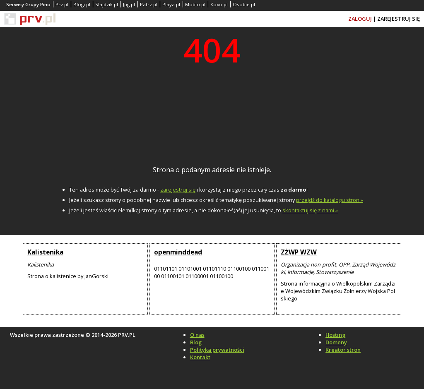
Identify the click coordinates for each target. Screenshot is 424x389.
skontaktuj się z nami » (310, 210)
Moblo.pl (195, 4)
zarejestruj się (177, 189)
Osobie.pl (244, 4)
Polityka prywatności (217, 349)
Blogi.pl (81, 4)
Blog (196, 342)
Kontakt (200, 357)
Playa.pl (171, 4)
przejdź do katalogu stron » (329, 200)
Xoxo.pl (219, 4)
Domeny (336, 342)
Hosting (335, 335)
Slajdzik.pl (106, 4)
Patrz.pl (148, 4)
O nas (197, 335)
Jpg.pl (129, 4)
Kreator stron (343, 349)
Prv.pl (61, 4)
